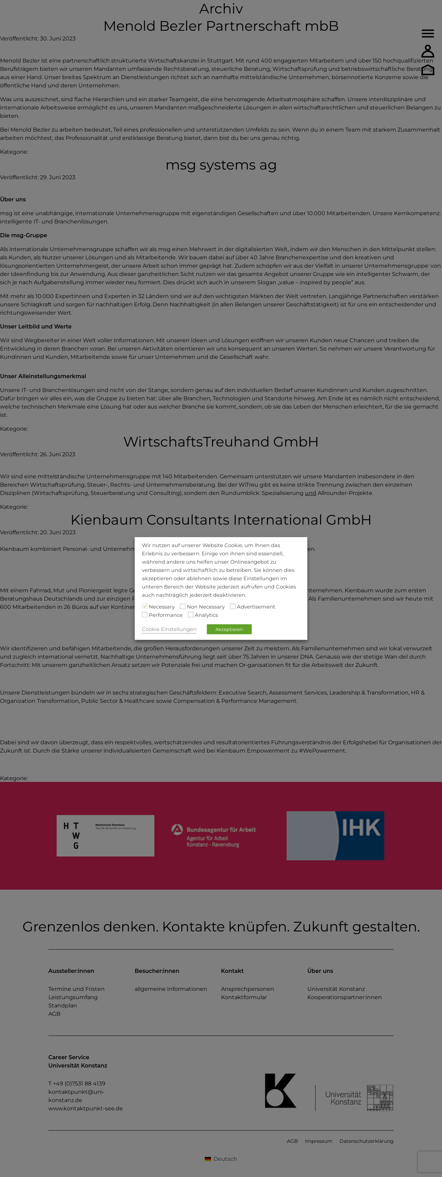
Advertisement (256, 607)
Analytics (206, 615)
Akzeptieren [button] (229, 629)
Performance (166, 615)
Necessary (162, 607)
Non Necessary (206, 607)
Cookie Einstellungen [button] (169, 629)
